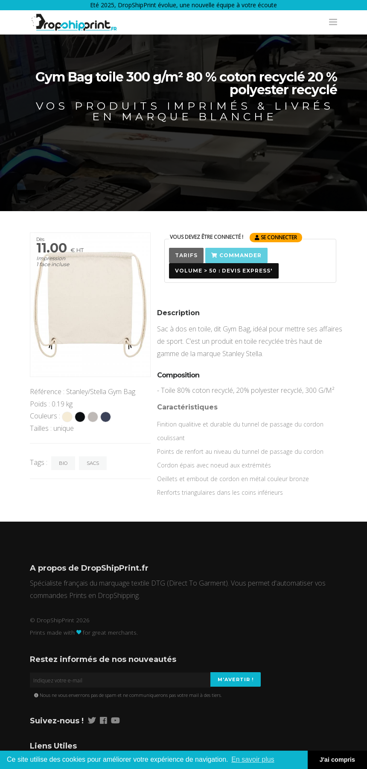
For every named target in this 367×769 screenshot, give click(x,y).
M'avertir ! (235, 679)
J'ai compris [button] (337, 759)
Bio (63, 463)
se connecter (276, 237)
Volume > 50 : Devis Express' (224, 270)
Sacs (93, 463)
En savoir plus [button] (252, 759)
